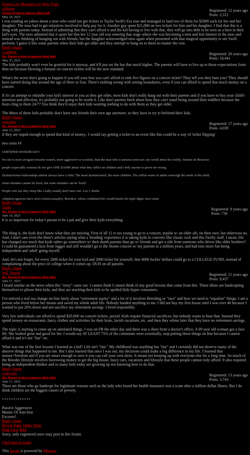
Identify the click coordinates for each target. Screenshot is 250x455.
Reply (6, 47)
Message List (31, 4)
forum (14, 451)
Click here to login (16, 442)
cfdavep (8, 9)
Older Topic (32, 425)
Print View (10, 430)
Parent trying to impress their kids (26, 13)
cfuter (6, 207)
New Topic (50, 4)
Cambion (9, 52)
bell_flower (11, 273)
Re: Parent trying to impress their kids (29, 56)
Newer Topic (12, 425)
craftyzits (9, 373)
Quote (17, 47)
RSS (23, 430)
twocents (9, 122)
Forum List (11, 4)
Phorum (49, 451)
